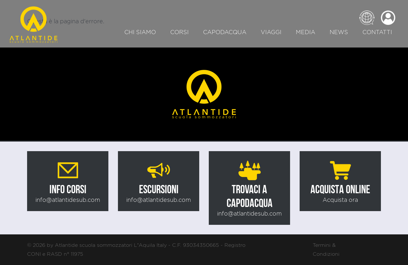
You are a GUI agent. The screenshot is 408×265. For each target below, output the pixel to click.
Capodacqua (224, 32)
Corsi (179, 32)
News (339, 32)
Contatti (377, 32)
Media (305, 32)
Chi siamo (140, 32)
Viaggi (271, 32)
